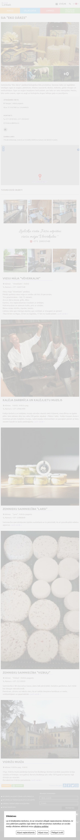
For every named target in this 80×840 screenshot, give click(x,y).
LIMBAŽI (50, 11)
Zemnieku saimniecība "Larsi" (25, 509)
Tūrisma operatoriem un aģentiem (16, 803)
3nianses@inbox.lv (12, 123)
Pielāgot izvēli (57, 832)
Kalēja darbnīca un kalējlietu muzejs (32, 400)
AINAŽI (10, 11)
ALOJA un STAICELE (70, 11)
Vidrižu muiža (13, 761)
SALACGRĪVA (30, 11)
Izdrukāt (19, 785)
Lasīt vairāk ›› (62, 314)
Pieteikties (69, 808)
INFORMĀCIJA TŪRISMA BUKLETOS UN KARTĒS (19, 800)
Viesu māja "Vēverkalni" (21, 278)
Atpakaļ (6, 785)
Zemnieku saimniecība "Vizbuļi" (26, 672)
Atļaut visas (43, 832)
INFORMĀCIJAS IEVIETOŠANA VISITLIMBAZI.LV (18, 796)
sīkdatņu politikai (41, 826)
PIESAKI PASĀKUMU (9, 807)
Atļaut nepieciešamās (26, 832)
